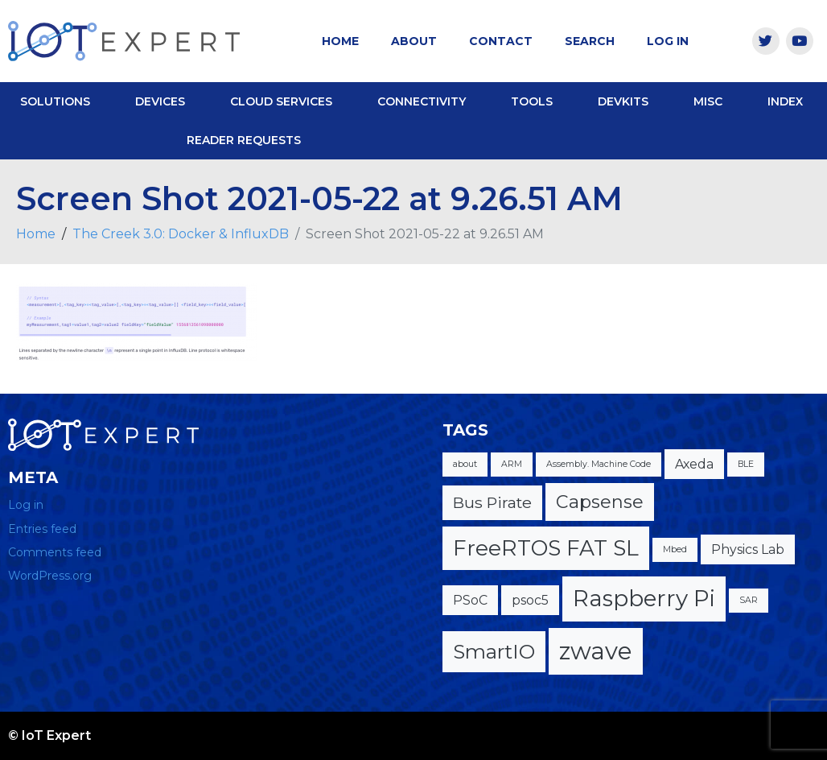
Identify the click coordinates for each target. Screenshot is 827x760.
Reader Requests (244, 140)
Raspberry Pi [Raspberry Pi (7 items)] (644, 598)
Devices (160, 101)
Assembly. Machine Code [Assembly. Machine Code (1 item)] (598, 464)
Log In (668, 41)
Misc (707, 101)
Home (340, 41)
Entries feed (42, 529)
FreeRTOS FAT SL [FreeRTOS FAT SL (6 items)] (546, 548)
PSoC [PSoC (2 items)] (470, 600)
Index (785, 101)
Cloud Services (281, 101)
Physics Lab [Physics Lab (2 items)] (747, 549)
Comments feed (54, 552)
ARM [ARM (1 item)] (511, 464)
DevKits (623, 101)
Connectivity (421, 101)
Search (590, 41)
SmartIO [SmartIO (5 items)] (494, 651)
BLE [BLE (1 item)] (746, 464)
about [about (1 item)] (465, 464)
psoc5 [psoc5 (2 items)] (530, 600)
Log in (25, 505)
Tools (532, 101)
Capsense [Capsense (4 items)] (600, 502)
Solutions (55, 101)
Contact (501, 41)
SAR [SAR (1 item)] (748, 600)
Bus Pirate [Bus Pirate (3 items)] (492, 502)
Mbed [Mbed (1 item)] (675, 549)
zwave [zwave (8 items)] (595, 651)
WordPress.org (50, 575)
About (414, 41)
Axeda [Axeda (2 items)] (694, 464)
